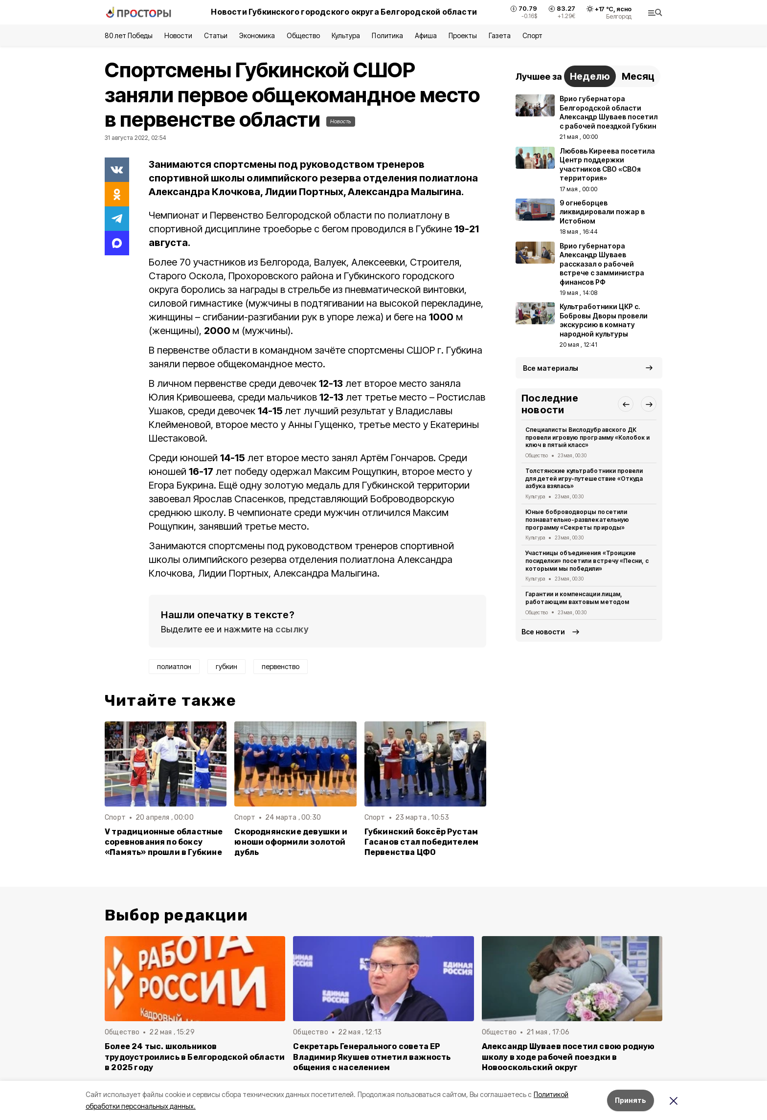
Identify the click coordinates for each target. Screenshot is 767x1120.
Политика (387, 35)
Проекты (463, 35)
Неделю (590, 76)
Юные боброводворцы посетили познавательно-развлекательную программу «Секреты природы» (577, 519)
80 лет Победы (129, 35)
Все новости (543, 631)
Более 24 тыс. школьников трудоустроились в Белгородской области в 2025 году (195, 1057)
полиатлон (174, 666)
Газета (500, 35)
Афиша (426, 35)
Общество (303, 35)
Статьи (215, 35)
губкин (226, 666)
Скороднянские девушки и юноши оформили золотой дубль (290, 842)
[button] (625, 404)
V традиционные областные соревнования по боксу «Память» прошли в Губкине (164, 842)
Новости (178, 35)
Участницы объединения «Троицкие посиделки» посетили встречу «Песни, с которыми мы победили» (587, 560)
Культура (346, 35)
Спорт (532, 35)
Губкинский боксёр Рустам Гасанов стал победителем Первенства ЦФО (421, 842)
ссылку (292, 629)
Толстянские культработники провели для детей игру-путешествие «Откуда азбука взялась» (584, 478)
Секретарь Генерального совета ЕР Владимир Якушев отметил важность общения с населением (372, 1057)
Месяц (638, 76)
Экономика (257, 35)
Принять (630, 1100)
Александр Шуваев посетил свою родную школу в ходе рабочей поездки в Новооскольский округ (568, 1057)
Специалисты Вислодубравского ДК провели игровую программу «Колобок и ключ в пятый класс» (587, 437)
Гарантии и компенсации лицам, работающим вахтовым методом (577, 597)
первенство (280, 666)
